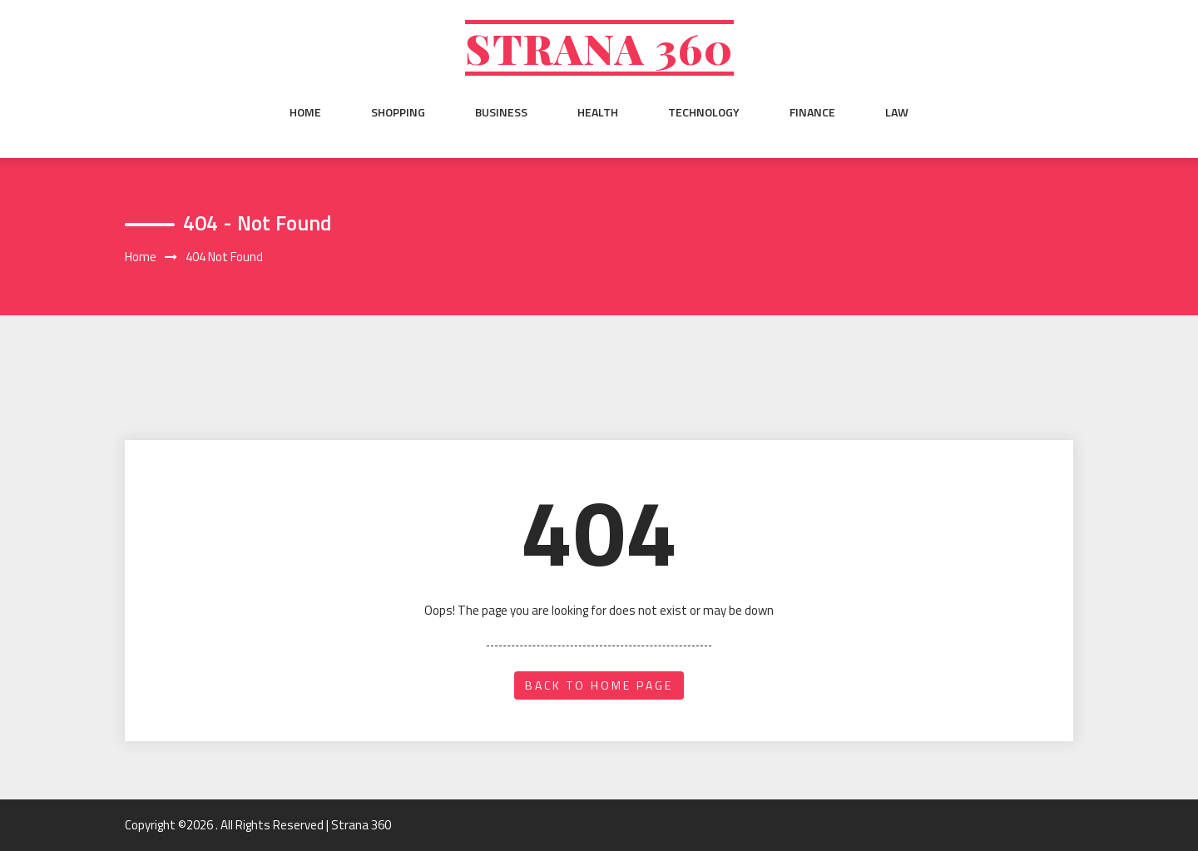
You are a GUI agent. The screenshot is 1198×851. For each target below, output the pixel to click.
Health (597, 112)
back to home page (599, 685)
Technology (704, 112)
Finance (812, 112)
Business (501, 112)
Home (305, 112)
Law (896, 112)
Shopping (398, 112)
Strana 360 (599, 48)
